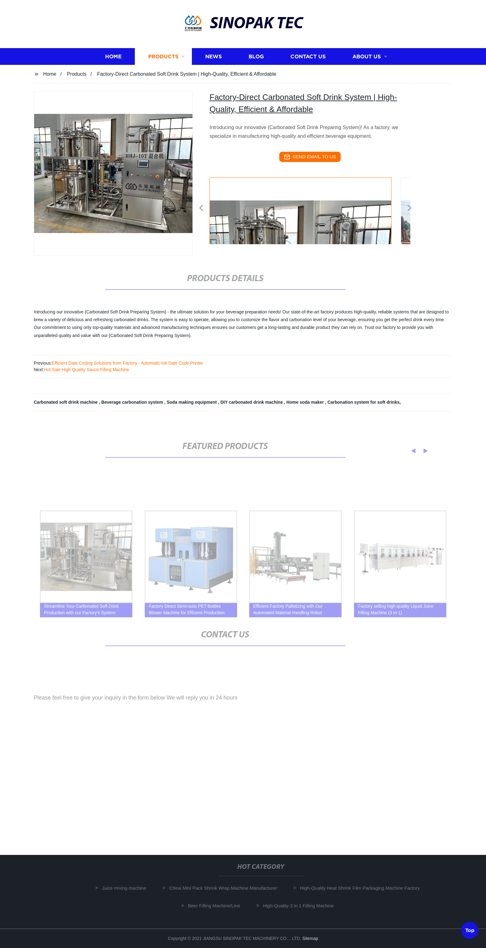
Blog (256, 57)
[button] (201, 208)
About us (366, 57)
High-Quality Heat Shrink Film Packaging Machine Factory (365, 888)
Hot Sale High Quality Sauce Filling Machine (86, 369)
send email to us (310, 157)
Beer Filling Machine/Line (219, 905)
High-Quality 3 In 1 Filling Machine (303, 905)
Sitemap (310, 938)
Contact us (308, 57)
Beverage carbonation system (132, 402)
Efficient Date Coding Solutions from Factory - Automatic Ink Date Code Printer (127, 363)
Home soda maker (305, 402)
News (213, 57)
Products (163, 57)
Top (470, 931)
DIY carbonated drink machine (252, 402)
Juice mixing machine (129, 888)
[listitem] (243, 205)
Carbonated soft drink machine (66, 402)
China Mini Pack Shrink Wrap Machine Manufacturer (228, 888)
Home (113, 57)
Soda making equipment (192, 402)
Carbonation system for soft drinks (363, 402)
